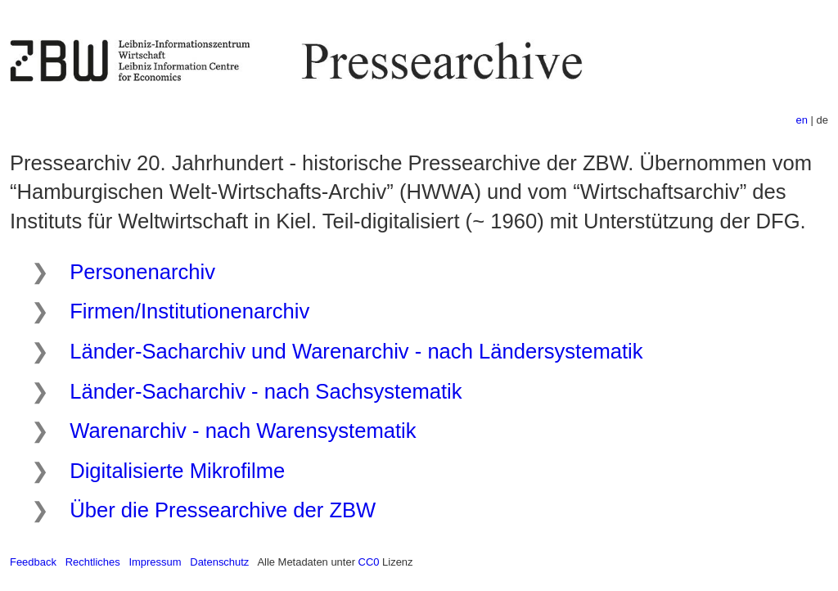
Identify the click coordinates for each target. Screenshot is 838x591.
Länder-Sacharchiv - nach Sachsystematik (266, 391)
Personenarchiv (142, 271)
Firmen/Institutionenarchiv (189, 311)
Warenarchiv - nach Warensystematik (243, 430)
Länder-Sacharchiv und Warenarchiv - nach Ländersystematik (356, 351)
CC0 (369, 562)
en (802, 120)
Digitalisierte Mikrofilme (177, 470)
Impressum (154, 562)
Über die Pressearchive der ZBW (223, 510)
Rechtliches (92, 562)
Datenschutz (219, 562)
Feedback (33, 562)
